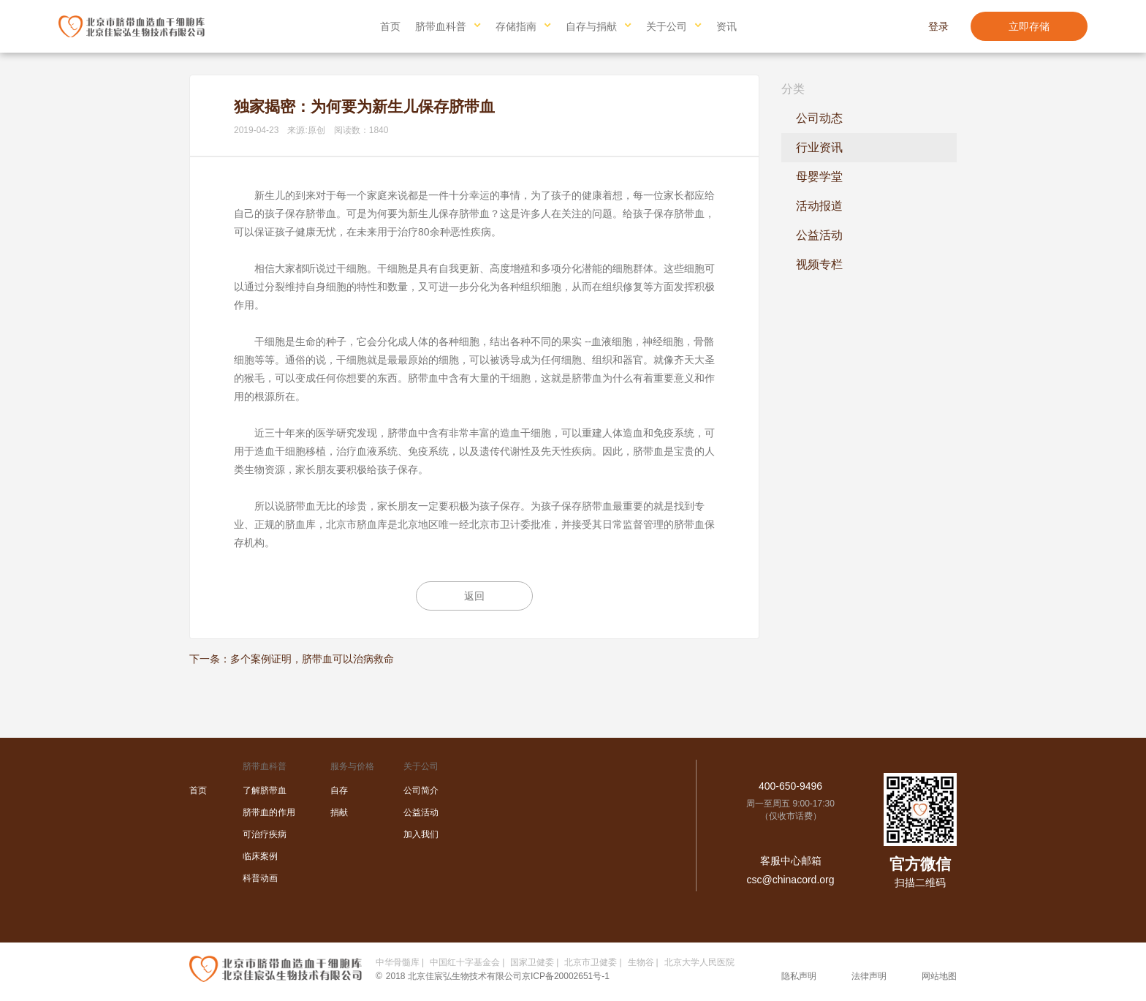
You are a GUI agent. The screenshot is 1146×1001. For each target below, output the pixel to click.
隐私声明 (798, 976)
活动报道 (819, 206)
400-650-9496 (790, 786)
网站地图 (939, 976)
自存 (339, 790)
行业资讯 (819, 147)
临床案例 (260, 856)
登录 (938, 26)
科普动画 (260, 878)
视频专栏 (819, 264)
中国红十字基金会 (465, 962)
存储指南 (516, 26)
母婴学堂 (819, 176)
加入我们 (421, 834)
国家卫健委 (532, 962)
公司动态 (819, 118)
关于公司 (666, 26)
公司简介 (421, 790)
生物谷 (641, 962)
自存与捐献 (591, 26)
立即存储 (1029, 26)
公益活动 (819, 235)
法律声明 (869, 976)
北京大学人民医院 (699, 962)
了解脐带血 (264, 790)
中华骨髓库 (398, 962)
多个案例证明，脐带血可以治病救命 (312, 659)
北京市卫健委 (590, 962)
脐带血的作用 (269, 812)
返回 (474, 596)
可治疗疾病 (264, 834)
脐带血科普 (440, 26)
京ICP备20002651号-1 (566, 976)
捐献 (339, 812)
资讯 (726, 26)
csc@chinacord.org (790, 879)
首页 (390, 26)
